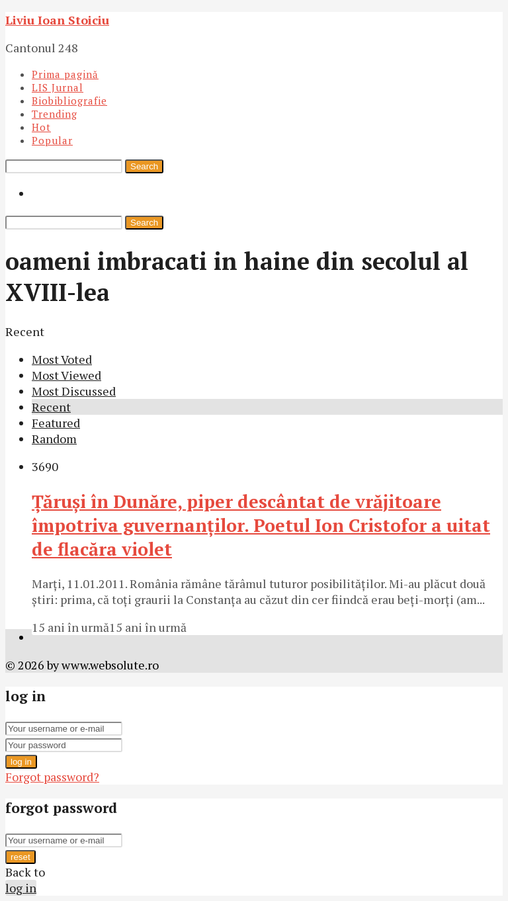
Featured (56, 423)
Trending (54, 113)
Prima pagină (65, 74)
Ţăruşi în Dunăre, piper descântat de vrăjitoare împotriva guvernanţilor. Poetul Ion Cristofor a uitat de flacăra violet (261, 525)
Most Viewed (66, 375)
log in (21, 762)
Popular (52, 140)
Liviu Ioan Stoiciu (57, 20)
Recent (51, 407)
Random (54, 439)
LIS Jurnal (57, 87)
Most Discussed (74, 391)
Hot (41, 127)
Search (144, 166)
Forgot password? (52, 777)
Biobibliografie (69, 100)
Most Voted (62, 359)
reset (20, 857)
